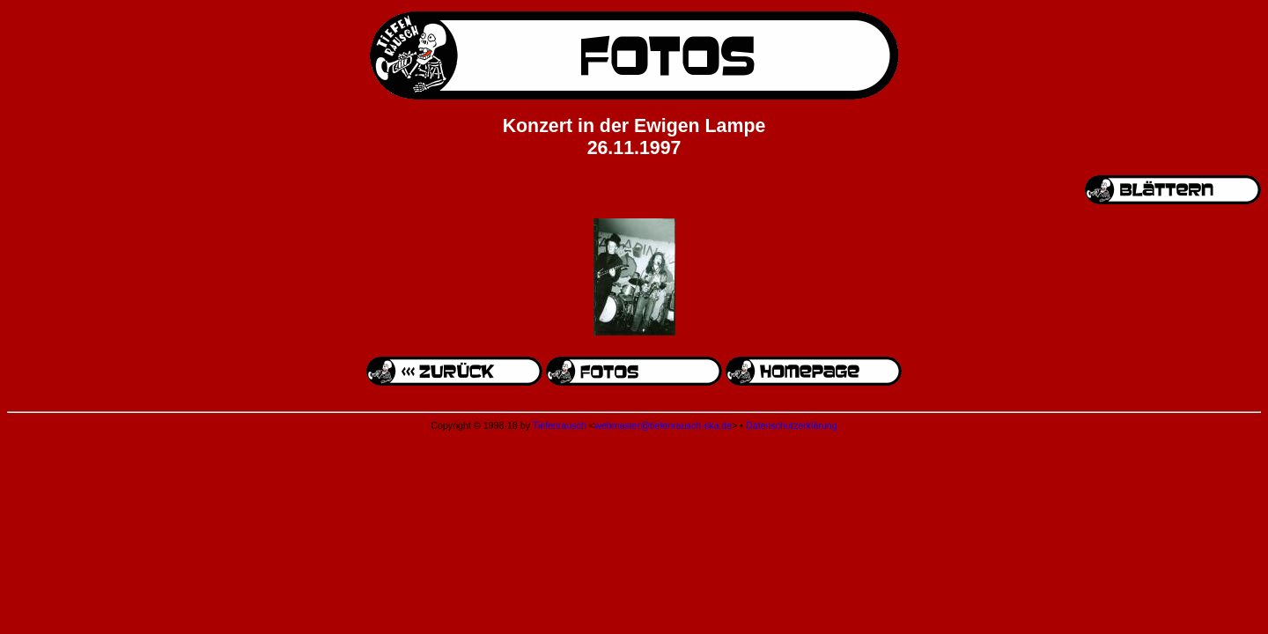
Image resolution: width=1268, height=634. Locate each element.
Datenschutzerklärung (791, 425)
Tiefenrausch (559, 425)
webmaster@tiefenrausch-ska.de (663, 425)
